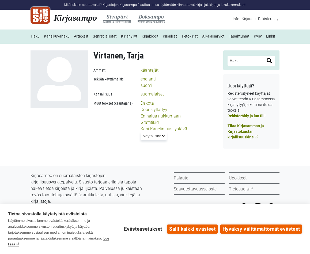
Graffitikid (150, 122)
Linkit (270, 36)
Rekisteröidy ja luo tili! (247, 116)
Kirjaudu (249, 19)
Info (236, 19)
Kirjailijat (170, 36)
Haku (35, 36)
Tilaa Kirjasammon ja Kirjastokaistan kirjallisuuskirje (246, 131)
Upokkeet (238, 178)
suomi (146, 85)
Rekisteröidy (268, 19)
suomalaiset (152, 94)
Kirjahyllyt (129, 36)
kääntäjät (149, 70)
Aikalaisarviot (213, 36)
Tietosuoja (239, 189)
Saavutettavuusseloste (195, 189)
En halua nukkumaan (161, 116)
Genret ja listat (105, 36)
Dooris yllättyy (154, 109)
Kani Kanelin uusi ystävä (164, 128)
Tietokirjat (189, 36)
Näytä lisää (154, 135)
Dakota (147, 103)
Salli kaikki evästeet (192, 229)
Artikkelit (81, 36)
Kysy (258, 36)
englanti (148, 79)
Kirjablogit (150, 36)
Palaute (181, 178)
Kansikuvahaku (57, 36)
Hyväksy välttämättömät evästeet (261, 229)
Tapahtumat (239, 36)
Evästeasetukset (143, 229)
